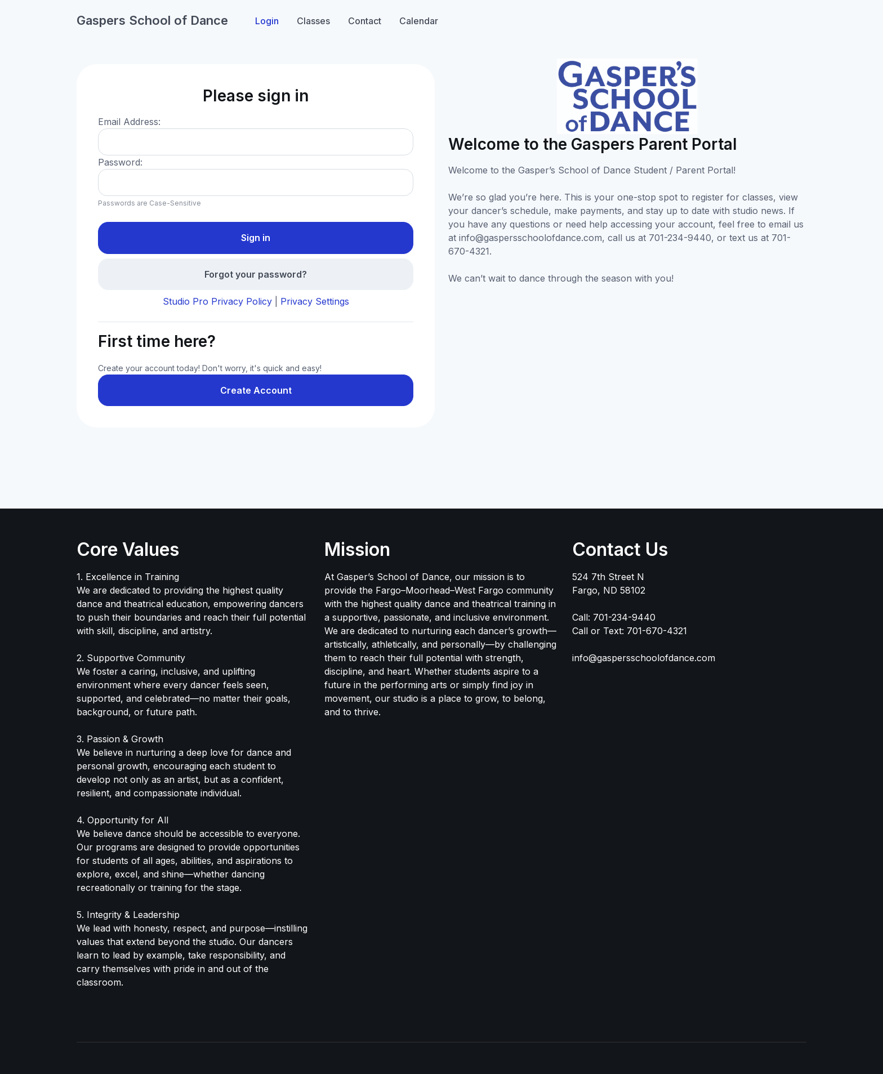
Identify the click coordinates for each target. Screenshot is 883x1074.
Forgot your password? (255, 274)
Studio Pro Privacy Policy (217, 301)
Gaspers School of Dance (152, 20)
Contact (364, 20)
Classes (313, 20)
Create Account (256, 390)
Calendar (418, 20)
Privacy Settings (314, 301)
